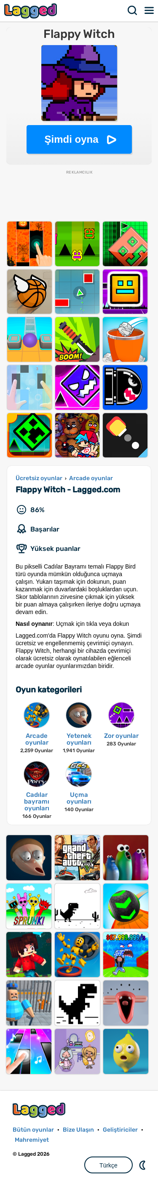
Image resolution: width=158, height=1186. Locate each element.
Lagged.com (40, 1110)
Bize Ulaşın (78, 1129)
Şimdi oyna (71, 139)
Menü (149, 10)
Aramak (132, 10)
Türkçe (108, 1165)
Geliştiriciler (120, 1129)
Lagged (31, 10)
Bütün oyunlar (33, 1129)
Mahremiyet (32, 1139)
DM (143, 1165)
